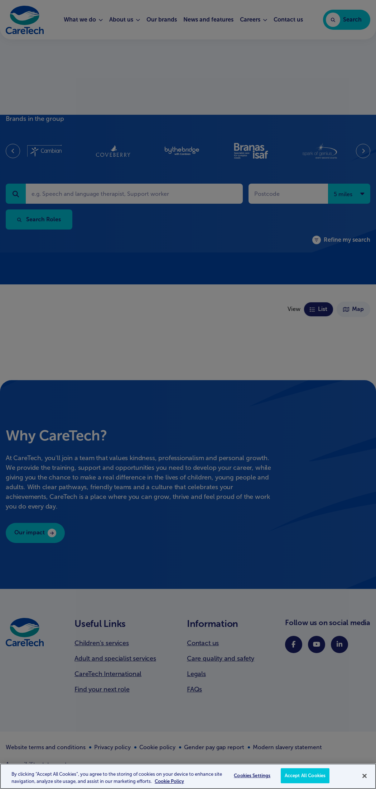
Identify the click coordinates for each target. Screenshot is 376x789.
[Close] (364, 776)
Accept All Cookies (305, 775)
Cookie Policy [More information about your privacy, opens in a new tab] (169, 781)
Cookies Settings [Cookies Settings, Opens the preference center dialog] (252, 775)
